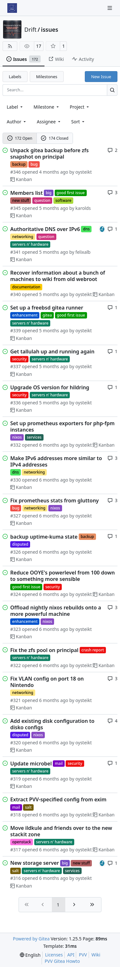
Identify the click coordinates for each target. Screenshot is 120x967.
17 (38, 46)
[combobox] (15, 106)
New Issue (101, 76)
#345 (15, 208)
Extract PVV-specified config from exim (58, 799)
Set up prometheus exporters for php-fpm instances (62, 426)
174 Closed (54, 138)
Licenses (54, 955)
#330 (15, 480)
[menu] (78, 121)
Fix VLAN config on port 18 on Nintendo (47, 681)
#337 (15, 366)
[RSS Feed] (10, 46)
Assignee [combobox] (49, 122)
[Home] (12, 8)
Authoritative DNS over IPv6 (45, 229)
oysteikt (84, 172)
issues (49, 29)
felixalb (83, 252)
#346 (15, 172)
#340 (15, 294)
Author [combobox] (17, 122)
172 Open (19, 138)
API (70, 955)
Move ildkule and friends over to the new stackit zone (61, 831)
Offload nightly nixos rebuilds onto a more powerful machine (55, 610)
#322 (15, 665)
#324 (15, 594)
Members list (26, 193)
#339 (15, 330)
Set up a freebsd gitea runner (46, 307)
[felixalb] (102, 229)
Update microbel (31, 763)
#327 (15, 516)
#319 (15, 779)
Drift (30, 29)
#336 (15, 403)
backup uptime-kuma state (43, 536)
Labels (15, 76)
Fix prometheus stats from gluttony (54, 500)
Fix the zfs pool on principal (44, 650)
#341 (15, 252)
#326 (15, 552)
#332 (15, 445)
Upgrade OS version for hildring (49, 387)
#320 (15, 743)
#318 (15, 815)
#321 (15, 700)
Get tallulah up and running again (52, 351)
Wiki (96, 955)
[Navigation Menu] (110, 8)
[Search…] (112, 89)
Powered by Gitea (31, 939)
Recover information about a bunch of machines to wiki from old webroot (57, 275)
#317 (15, 850)
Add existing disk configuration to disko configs (52, 724)
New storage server (34, 863)
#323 (15, 629)
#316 (15, 878)
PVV (83, 955)
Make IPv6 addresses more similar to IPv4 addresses (56, 461)
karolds (83, 208)
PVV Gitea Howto (62, 961)
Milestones (46, 76)
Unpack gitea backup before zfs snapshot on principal (49, 153)
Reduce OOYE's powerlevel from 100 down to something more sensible (62, 575)
